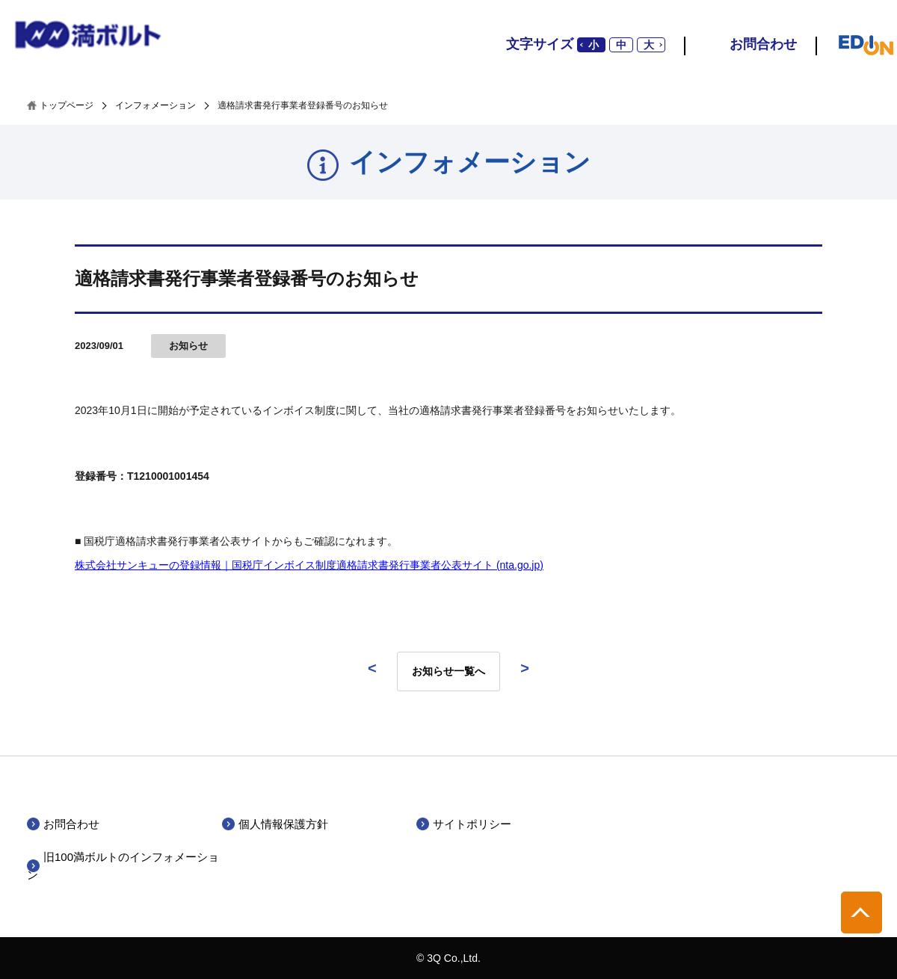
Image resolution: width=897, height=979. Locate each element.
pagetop (861, 912)
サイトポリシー (472, 824)
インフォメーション (155, 105)
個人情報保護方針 (283, 824)
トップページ (66, 105)
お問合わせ (763, 44)
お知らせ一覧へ (448, 671)
